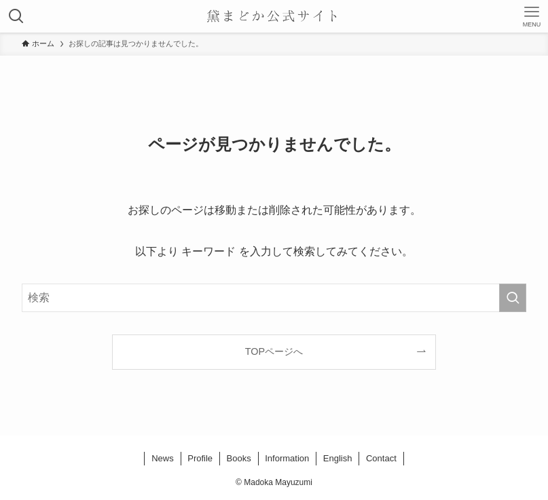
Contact (381, 458)
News (162, 458)
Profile (200, 458)
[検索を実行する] (512, 298)
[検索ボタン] (16, 16)
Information (287, 458)
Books (239, 458)
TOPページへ (274, 351)
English (337, 458)
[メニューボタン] (531, 16)
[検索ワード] (274, 298)
